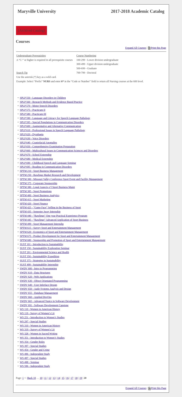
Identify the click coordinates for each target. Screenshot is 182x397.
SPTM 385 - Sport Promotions (36, 191)
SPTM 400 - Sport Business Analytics (39, 195)
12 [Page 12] (49, 377)
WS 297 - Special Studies (33, 321)
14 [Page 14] (58, 377)
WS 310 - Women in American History (40, 325)
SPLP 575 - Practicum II (32, 109)
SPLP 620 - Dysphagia (31, 134)
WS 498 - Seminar (29, 362)
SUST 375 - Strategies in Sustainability (40, 260)
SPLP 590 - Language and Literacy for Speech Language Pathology (55, 118)
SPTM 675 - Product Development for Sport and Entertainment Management (60, 236)
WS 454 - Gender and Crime (35, 349)
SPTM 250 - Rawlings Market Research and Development (50, 175)
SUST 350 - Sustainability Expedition (39, 256)
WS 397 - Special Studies (33, 345)
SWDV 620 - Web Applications (36, 276)
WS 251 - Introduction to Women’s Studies (42, 317)
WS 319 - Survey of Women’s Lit (37, 329)
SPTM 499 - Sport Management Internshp (42, 223)
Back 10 (31, 377)
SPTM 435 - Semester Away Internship (40, 211)
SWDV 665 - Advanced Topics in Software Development (49, 301)
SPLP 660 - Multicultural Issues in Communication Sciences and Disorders (59, 150)
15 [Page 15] (63, 377)
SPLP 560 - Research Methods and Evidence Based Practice (51, 101)
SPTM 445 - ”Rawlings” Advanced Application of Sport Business (54, 219)
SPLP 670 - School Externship (36, 154)
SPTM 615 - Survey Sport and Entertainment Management (50, 227)
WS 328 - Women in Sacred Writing (38, 333)
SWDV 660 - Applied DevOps (36, 297)
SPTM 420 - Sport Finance (34, 203)
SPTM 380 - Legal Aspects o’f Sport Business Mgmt (47, 187)
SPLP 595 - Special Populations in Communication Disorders (52, 122)
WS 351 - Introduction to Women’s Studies (42, 337)
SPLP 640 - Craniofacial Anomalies (38, 142)
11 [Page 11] (45, 377)
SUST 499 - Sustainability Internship (39, 264)
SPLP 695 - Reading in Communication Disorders (46, 166)
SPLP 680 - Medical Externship (36, 158)
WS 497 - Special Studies (33, 358)
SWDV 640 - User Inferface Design (38, 284)
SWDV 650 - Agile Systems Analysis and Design (45, 288)
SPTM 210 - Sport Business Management (41, 170)
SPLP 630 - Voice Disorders (34, 138)
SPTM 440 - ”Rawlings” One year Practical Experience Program (53, 215)
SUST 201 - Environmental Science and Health (44, 252)
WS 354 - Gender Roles (32, 341)
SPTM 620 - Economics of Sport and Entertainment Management (54, 231)
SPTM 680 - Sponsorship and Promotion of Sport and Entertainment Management (62, 240)
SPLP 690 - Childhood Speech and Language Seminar (48, 162)
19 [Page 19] (80, 377)
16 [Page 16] (67, 377)
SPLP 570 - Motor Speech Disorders (39, 105)
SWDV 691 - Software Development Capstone (44, 305)
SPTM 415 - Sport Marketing (35, 199)
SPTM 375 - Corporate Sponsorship (38, 183)
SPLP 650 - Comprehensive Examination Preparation (47, 146)
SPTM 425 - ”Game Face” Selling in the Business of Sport (50, 207)
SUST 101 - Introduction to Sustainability (41, 244)
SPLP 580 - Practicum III (33, 114)
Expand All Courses (135, 47)
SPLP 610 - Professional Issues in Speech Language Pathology (52, 130)
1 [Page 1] (23, 377)
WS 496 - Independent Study (35, 353)
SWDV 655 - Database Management (39, 292)
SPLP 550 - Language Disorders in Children (43, 97)
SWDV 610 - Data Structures (35, 272)
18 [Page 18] (76, 377)
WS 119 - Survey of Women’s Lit (37, 313)
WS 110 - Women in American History (40, 309)
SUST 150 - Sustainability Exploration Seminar (44, 248)
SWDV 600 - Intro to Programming (38, 268)
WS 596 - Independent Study (35, 366)
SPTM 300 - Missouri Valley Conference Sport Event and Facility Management (61, 179)
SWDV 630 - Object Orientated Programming (44, 280)
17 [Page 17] (72, 377)
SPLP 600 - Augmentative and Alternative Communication (50, 126)
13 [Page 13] (54, 377)
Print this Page (157, 47)
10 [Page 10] (41, 377)
